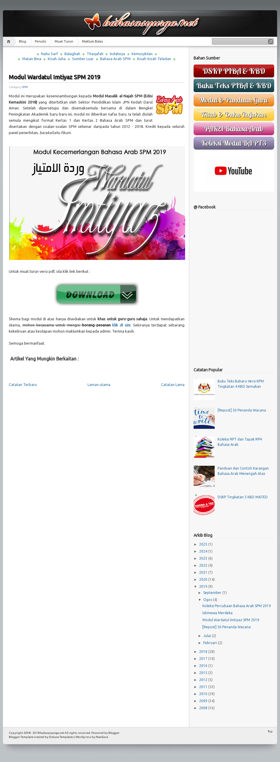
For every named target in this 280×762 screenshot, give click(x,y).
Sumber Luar (83, 59)
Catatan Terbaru (23, 384)
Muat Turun (64, 41)
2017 (203, 659)
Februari (210, 643)
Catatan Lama (173, 384)
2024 (203, 551)
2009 (203, 701)
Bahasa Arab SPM (115, 59)
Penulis (40, 41)
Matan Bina (31, 59)
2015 (203, 673)
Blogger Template (21, 737)
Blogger (113, 732)
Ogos (208, 600)
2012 (203, 680)
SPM (25, 87)
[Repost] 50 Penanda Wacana (242, 410)
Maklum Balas (92, 41)
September (212, 593)
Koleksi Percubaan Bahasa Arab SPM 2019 (236, 606)
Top (270, 731)
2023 (203, 558)
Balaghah (72, 54)
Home (9, 41)
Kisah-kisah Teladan (154, 59)
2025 (203, 544)
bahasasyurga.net (52, 732)
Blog (22, 41)
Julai (207, 636)
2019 (203, 586)
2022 (203, 565)
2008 (203, 708)
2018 (203, 651)
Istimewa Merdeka (217, 613)
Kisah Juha (57, 59)
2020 (203, 579)
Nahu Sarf (49, 54)
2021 (203, 572)
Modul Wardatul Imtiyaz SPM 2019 (54, 77)
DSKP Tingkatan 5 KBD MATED (243, 497)
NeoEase (102, 737)
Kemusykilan (142, 54)
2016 (203, 666)
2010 (203, 694)
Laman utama (99, 384)
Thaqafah (95, 54)
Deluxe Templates (61, 737)
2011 (203, 687)
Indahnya (117, 54)
